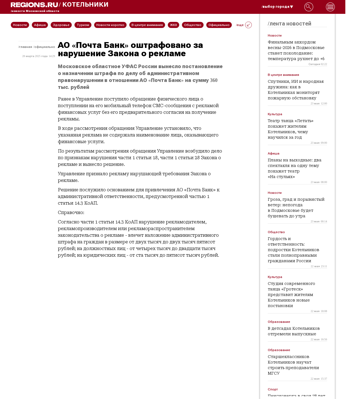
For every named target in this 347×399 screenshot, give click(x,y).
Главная (25, 47)
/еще (243, 25)
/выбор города (277, 7)
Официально (44, 47)
